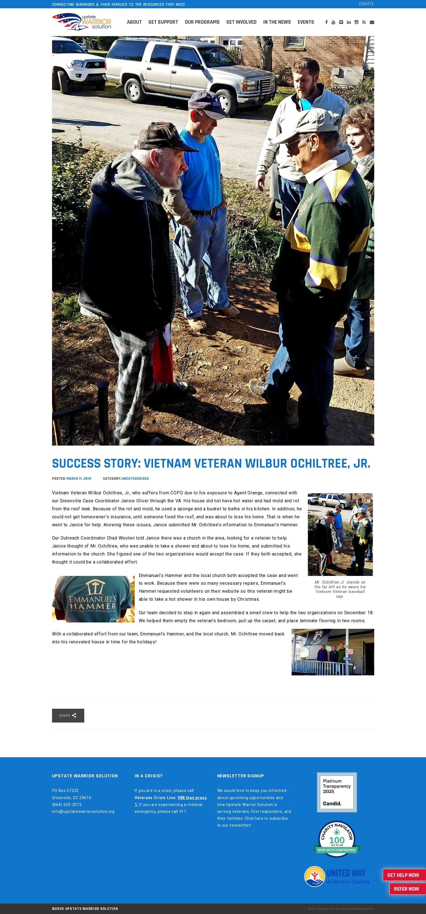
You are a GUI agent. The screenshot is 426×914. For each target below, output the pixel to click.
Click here (254, 818)
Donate (366, 4)
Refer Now (406, 889)
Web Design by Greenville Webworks (341, 908)
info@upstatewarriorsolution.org (83, 811)
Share (68, 715)
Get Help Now (403, 875)
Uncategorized (135, 478)
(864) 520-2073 (67, 804)
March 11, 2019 (79, 478)
